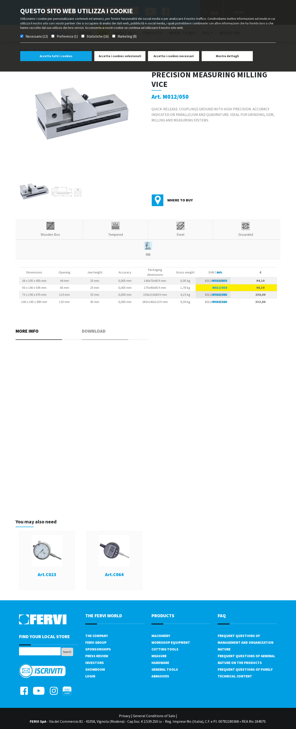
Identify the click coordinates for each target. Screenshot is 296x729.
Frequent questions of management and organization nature (245, 642)
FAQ (222, 615)
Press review (96, 656)
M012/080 (219, 294)
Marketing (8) (127, 36)
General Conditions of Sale (154, 715)
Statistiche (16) (98, 36)
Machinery (160, 636)
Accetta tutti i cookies (56, 56)
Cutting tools (164, 649)
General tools (164, 669)
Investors (94, 662)
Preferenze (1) (67, 36)
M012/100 (219, 302)
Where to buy (180, 200)
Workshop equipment (170, 642)
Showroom (95, 669)
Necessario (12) (37, 36)
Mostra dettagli (227, 56)
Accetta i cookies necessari (174, 56)
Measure (159, 656)
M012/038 (219, 281)
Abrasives (160, 676)
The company (96, 636)
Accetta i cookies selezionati (120, 56)
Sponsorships (98, 649)
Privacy (124, 715)
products (162, 615)
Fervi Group (95, 642)
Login (90, 676)
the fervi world (103, 615)
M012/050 (219, 288)
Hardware (160, 662)
